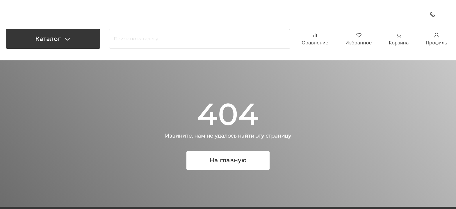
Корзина (399, 39)
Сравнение (315, 39)
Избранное (358, 39)
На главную (228, 160)
